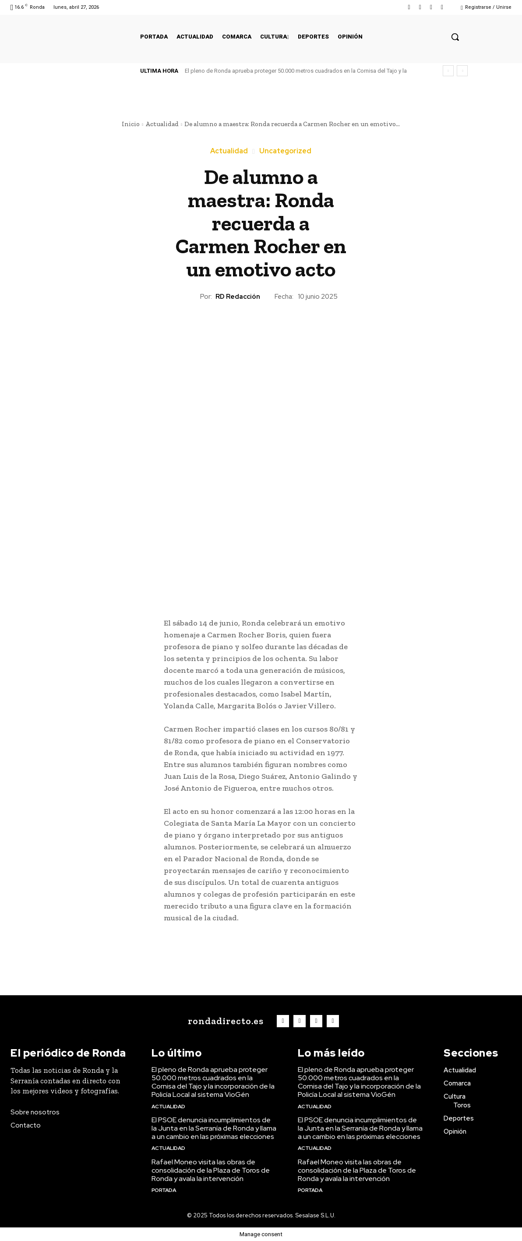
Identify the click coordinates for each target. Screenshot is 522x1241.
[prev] (448, 70)
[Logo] (223, 1021)
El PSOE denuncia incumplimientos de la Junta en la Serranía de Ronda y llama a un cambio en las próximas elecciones (214, 1128)
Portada (164, 1190)
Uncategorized (285, 151)
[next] (462, 70)
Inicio (131, 124)
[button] (455, 36)
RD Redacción (237, 297)
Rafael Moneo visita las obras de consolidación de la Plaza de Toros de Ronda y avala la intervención (211, 1170)
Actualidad (162, 124)
